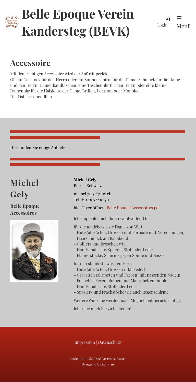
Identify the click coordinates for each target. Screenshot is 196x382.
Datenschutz (109, 342)
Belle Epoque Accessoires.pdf (133, 207)
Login (163, 22)
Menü (184, 23)
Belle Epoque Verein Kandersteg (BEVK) (78, 22)
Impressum (85, 342)
